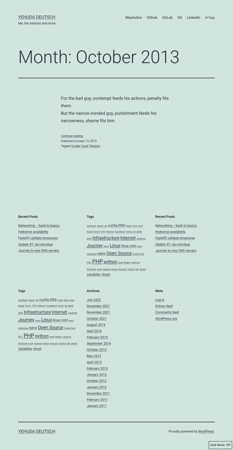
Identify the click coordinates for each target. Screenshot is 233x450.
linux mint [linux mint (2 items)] (129, 246)
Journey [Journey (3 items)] (95, 245)
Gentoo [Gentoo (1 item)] (129, 232)
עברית (210, 17)
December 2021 (98, 306)
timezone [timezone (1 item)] (123, 269)
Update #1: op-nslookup (35, 244)
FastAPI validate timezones (38, 238)
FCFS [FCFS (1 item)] (103, 232)
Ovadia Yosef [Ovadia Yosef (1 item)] (138, 254)
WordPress (206, 431)
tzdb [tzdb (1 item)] (137, 269)
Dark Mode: (220, 445)
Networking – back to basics (39, 225)
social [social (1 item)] (99, 269)
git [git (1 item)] (134, 232)
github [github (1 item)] (139, 232)
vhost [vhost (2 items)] (105, 274)
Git (179, 17)
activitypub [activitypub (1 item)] (91, 226)
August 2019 (96, 325)
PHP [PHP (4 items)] (97, 261)
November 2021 (98, 312)
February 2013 (97, 368)
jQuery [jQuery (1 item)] (106, 246)
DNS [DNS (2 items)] (121, 225)
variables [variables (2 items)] (94, 274)
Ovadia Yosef (79, 146)
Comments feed (167, 312)
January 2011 (97, 406)
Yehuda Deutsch (36, 17)
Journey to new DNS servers (38, 250)
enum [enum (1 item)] (140, 226)
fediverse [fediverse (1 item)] (110, 232)
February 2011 (97, 399)
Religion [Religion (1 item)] (127, 262)
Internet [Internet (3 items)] (128, 237)
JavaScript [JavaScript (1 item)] (141, 238)
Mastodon (133, 17)
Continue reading (72, 136)
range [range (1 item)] (120, 262)
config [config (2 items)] (113, 225)
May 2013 (94, 356)
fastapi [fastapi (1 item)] (90, 232)
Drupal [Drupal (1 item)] (129, 226)
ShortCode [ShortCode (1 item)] (91, 269)
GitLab (167, 17)
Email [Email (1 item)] (134, 226)
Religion (95, 146)
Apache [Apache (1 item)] (100, 226)
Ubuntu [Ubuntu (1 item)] (143, 269)
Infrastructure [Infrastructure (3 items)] (106, 237)
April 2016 (94, 331)
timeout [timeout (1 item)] (114, 269)
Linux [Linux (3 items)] (115, 245)
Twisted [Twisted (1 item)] (130, 269)
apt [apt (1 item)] (105, 226)
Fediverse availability (33, 232)
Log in (159, 300)
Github (152, 17)
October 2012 (96, 381)
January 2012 (97, 387)
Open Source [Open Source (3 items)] (119, 253)
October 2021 (96, 318)
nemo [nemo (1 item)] (139, 246)
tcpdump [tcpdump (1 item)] (106, 269)
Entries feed (164, 306)
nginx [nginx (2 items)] (101, 253)
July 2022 (94, 300)
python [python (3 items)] (110, 261)
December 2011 (98, 393)
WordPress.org (166, 318)
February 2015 (97, 337)
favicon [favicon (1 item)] (97, 232)
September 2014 (99, 343)
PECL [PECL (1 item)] (89, 262)
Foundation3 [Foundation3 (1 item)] (120, 232)
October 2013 (96, 349)
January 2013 (97, 374)
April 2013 (94, 362)
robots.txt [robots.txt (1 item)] (135, 262)
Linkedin (193, 17)
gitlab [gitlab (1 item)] (89, 238)
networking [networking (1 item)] (91, 254)
